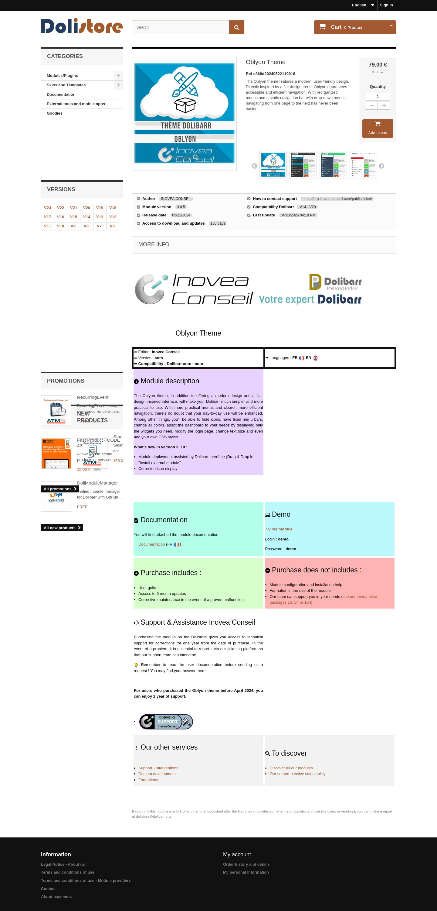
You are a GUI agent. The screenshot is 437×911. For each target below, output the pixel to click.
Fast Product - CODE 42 (98, 258)
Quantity (378, 86)
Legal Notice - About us (63, 864)
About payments (56, 896)
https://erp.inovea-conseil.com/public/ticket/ (337, 199)
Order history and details (246, 864)
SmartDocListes (93, 343)
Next (381, 166)
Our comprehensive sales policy (298, 773)
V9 (73, 173)
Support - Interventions (158, 768)
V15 (73, 164)
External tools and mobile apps (76, 104)
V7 (99, 173)
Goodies (55, 113)
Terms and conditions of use (67, 872)
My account (237, 854)
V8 (86, 173)
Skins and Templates (66, 85)
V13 (99, 164)
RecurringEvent (92, 213)
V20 (86, 155)
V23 (47, 155)
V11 (47, 173)
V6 (112, 173)
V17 (47, 164)
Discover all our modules (291, 768)
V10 (60, 173)
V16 (60, 164)
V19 (99, 155)
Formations (148, 780)
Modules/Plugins (62, 75)
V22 (60, 155)
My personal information (246, 872)
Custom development (157, 773)
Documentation (61, 94)
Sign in (386, 5)
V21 (73, 155)
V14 (86, 164)
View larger (180, 158)
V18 (112, 155)
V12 (112, 164)
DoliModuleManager (97, 385)
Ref (249, 73)
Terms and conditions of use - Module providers (86, 880)
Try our (279, 529)
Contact (48, 888)
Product (346, 27)
